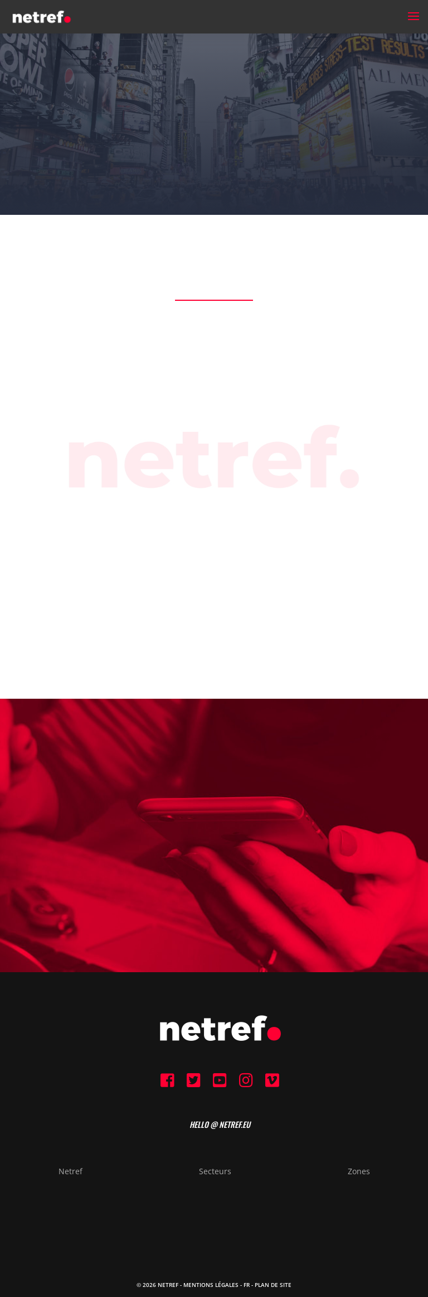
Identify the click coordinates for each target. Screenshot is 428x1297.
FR (247, 1285)
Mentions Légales (211, 1285)
